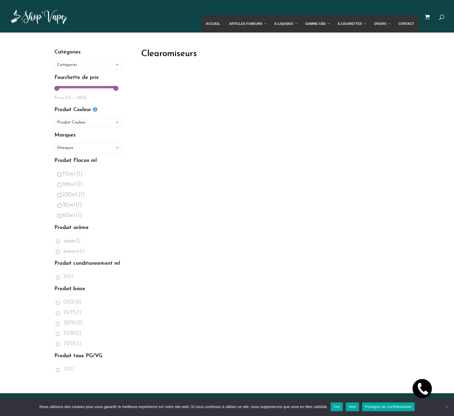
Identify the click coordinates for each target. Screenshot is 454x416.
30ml (70, 205)
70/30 (72, 333)
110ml (70, 174)
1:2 (69, 369)
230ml (71, 195)
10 (69, 276)
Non (352, 406)
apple (72, 241)
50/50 (73, 323)
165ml (70, 184)
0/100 (73, 302)
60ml (70, 215)
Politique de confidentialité (388, 406)
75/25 (72, 344)
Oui (337, 406)
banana (74, 251)
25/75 (72, 312)
